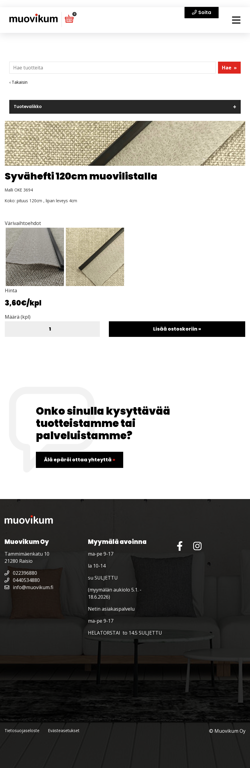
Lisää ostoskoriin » (177, 329)
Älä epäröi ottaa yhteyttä (79, 459)
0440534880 (22, 580)
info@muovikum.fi (28, 587)
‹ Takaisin (18, 82)
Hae (229, 67)
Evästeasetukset (64, 730)
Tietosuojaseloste (21, 730)
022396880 (20, 573)
